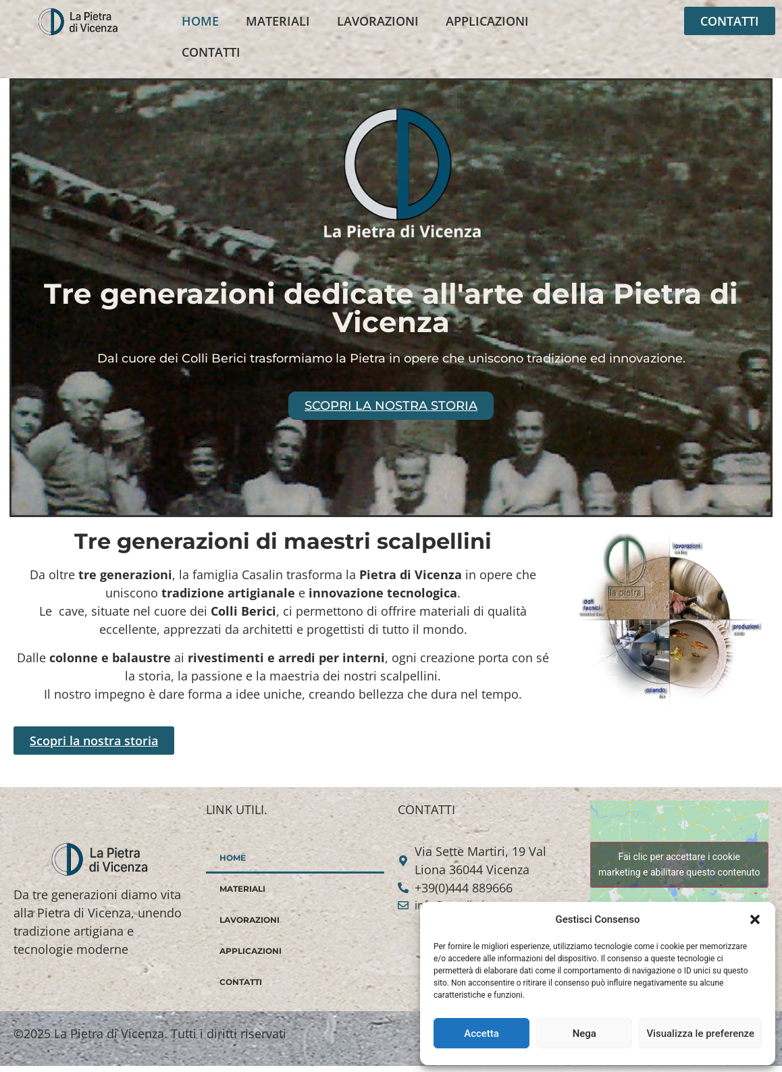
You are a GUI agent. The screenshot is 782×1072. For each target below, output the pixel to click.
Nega (584, 1033)
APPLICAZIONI (487, 21)
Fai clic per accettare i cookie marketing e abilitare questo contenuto (679, 864)
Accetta (481, 1033)
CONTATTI (211, 52)
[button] (755, 919)
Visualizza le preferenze (700, 1033)
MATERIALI (278, 21)
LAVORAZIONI (378, 21)
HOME (200, 21)
